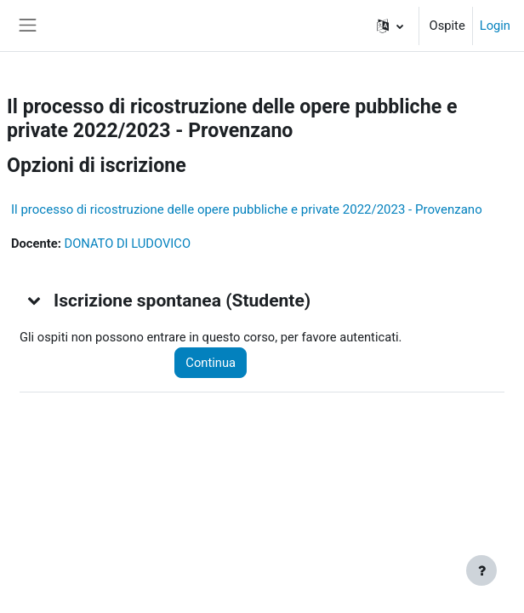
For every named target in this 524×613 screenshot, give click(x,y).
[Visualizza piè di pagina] (481, 570)
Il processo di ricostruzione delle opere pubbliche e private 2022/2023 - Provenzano (246, 209)
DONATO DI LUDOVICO (127, 243)
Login (495, 25)
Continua (210, 362)
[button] (390, 25)
